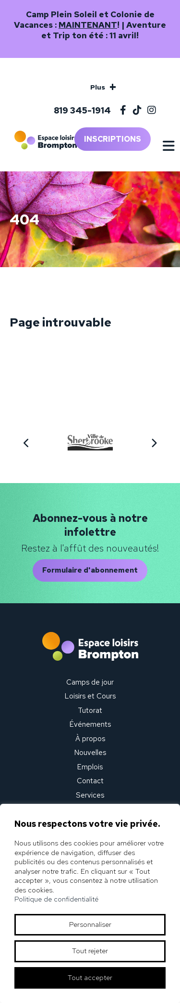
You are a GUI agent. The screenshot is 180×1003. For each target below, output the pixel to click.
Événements (90, 724)
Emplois (90, 767)
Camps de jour (90, 682)
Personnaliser (90, 924)
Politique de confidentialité (56, 899)
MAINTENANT (88, 25)
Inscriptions (112, 139)
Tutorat (90, 710)
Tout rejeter (90, 951)
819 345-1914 (82, 110)
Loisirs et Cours (90, 696)
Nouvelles (90, 752)
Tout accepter (90, 977)
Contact (90, 781)
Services (90, 795)
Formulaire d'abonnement (90, 570)
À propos (90, 739)
